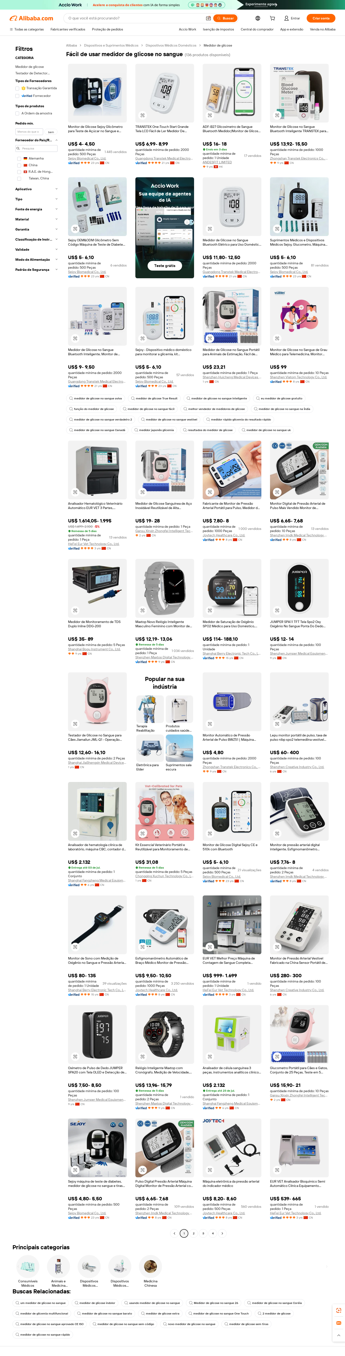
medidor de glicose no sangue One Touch (219, 1313)
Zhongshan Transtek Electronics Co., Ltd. (299, 158)
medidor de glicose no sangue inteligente (217, 398)
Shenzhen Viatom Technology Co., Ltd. (298, 377)
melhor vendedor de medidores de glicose (214, 409)
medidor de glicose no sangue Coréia (274, 1303)
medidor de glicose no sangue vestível (169, 419)
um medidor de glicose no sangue (41, 1303)
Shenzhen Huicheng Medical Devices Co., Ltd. (232, 377)
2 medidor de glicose (274, 1313)
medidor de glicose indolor (95, 1303)
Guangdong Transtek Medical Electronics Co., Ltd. (164, 158)
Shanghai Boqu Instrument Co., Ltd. (94, 649)
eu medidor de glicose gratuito (279, 398)
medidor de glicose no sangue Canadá (97, 430)
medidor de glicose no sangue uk (266, 430)
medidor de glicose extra (160, 1313)
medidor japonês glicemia (154, 430)
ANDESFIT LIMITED (217, 162)
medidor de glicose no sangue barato (104, 1313)
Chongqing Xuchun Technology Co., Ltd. (164, 876)
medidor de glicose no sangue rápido (43, 1335)
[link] (339, 1310)
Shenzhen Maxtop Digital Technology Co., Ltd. (164, 657)
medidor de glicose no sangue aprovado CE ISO (50, 1324)
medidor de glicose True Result (154, 398)
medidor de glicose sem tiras (246, 1324)
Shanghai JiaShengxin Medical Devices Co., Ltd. (97, 762)
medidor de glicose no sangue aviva (95, 398)
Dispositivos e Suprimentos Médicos (111, 45)
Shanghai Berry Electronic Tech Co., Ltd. (232, 653)
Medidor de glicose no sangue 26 (213, 1303)
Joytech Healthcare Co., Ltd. (224, 535)
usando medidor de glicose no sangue (152, 1303)
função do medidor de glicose (91, 409)
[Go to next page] (222, 1233)
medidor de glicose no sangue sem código (123, 1324)
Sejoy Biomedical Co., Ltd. (87, 158)
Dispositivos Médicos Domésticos (171, 45)
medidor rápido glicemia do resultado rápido (238, 419)
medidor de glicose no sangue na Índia (282, 409)
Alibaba (71, 45)
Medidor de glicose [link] (218, 45)
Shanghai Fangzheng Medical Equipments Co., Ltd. (97, 880)
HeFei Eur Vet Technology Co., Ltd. (93, 544)
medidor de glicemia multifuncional (42, 1313)
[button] (208, 18)
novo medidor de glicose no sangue (189, 1324)
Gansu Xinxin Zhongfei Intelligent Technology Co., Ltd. (164, 531)
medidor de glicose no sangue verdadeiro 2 (100, 419)
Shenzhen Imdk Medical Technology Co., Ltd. (299, 535)
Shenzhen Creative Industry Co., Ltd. (297, 767)
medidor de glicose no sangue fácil (148, 409)
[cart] (273, 19)
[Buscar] (225, 18)
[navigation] (36, 640)
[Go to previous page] (174, 1233)
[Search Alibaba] (135, 18)
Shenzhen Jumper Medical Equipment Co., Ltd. (299, 653)
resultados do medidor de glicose (208, 430)
